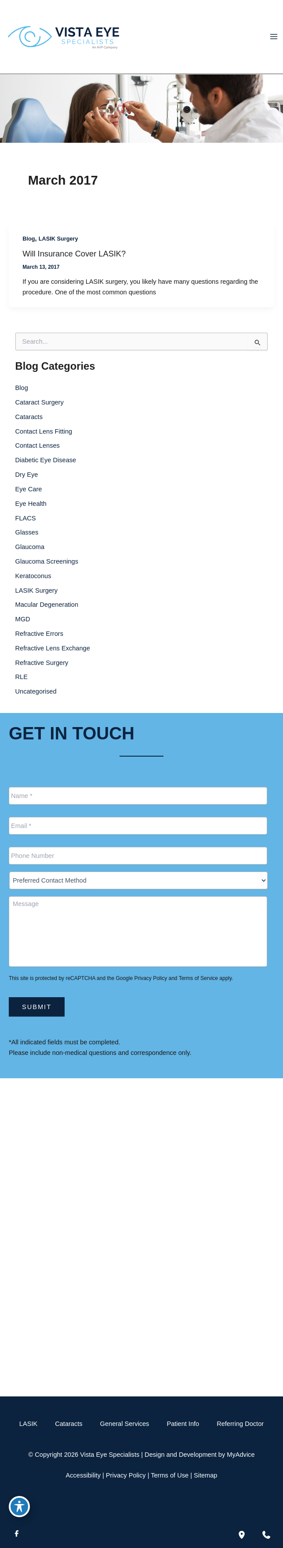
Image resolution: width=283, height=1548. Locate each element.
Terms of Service (198, 978)
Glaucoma (29, 546)
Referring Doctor (240, 1423)
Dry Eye (26, 474)
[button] (141, 1368)
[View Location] (23, 1165)
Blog (28, 238)
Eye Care (28, 489)
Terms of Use (170, 1475)
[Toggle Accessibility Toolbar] (19, 1506)
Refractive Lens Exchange (52, 648)
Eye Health (31, 503)
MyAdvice (240, 1454)
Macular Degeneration (46, 604)
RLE (21, 676)
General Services (124, 1423)
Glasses (27, 532)
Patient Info (183, 1423)
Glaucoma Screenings (46, 561)
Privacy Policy (150, 978)
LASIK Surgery (58, 238)
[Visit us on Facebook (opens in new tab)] (16, 1534)
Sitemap (205, 1475)
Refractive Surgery (42, 662)
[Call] (141, 1195)
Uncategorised (36, 691)
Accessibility (83, 1475)
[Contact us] (266, 1534)
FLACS (25, 518)
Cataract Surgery (39, 402)
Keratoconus (33, 575)
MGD (22, 619)
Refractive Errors (39, 633)
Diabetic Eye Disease (45, 460)
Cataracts (29, 416)
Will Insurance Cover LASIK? (74, 253)
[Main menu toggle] (274, 36)
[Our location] (241, 1534)
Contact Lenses (37, 445)
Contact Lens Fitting (44, 431)
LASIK (28, 1423)
